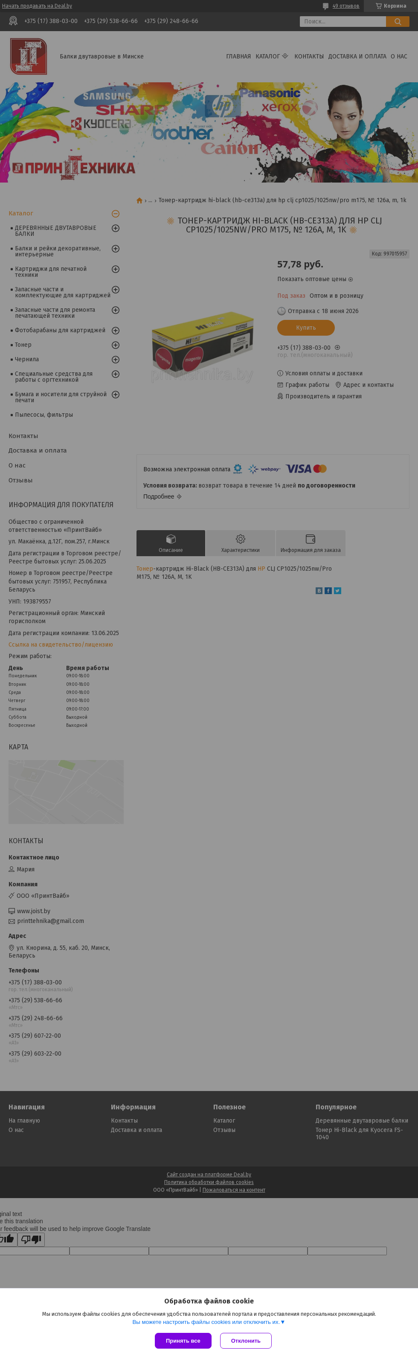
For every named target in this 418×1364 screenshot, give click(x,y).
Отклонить (246, 1341)
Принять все (183, 1341)
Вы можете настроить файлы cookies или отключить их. (206, 1322)
